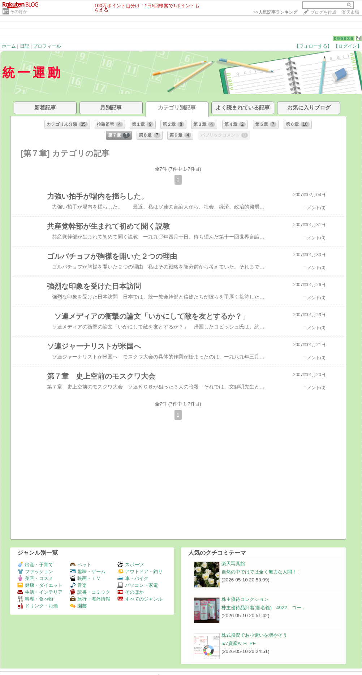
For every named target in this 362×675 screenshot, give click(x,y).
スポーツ (130, 564)
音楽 (78, 585)
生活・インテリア (40, 592)
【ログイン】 (347, 46)
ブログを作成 (323, 12)
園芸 (78, 606)
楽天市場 (350, 12)
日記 (24, 46)
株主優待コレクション (244, 599)
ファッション (35, 571)
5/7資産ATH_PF (238, 643)
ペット (80, 564)
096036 (344, 38)
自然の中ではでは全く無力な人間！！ (261, 572)
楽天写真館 (233, 563)
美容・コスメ (35, 578)
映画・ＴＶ (85, 578)
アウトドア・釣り (140, 571)
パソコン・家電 (137, 585)
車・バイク (132, 578)
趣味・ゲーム (87, 571)
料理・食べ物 (35, 599)
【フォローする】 (313, 46)
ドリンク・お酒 (37, 606)
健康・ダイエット (40, 585)
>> (275, 12)
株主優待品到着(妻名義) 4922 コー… (263, 607)
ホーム (9, 46)
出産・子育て (35, 564)
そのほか (18, 11)
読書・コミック (90, 592)
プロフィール (47, 46)
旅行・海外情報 (90, 599)
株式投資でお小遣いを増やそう (254, 635)
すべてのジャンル (140, 599)
